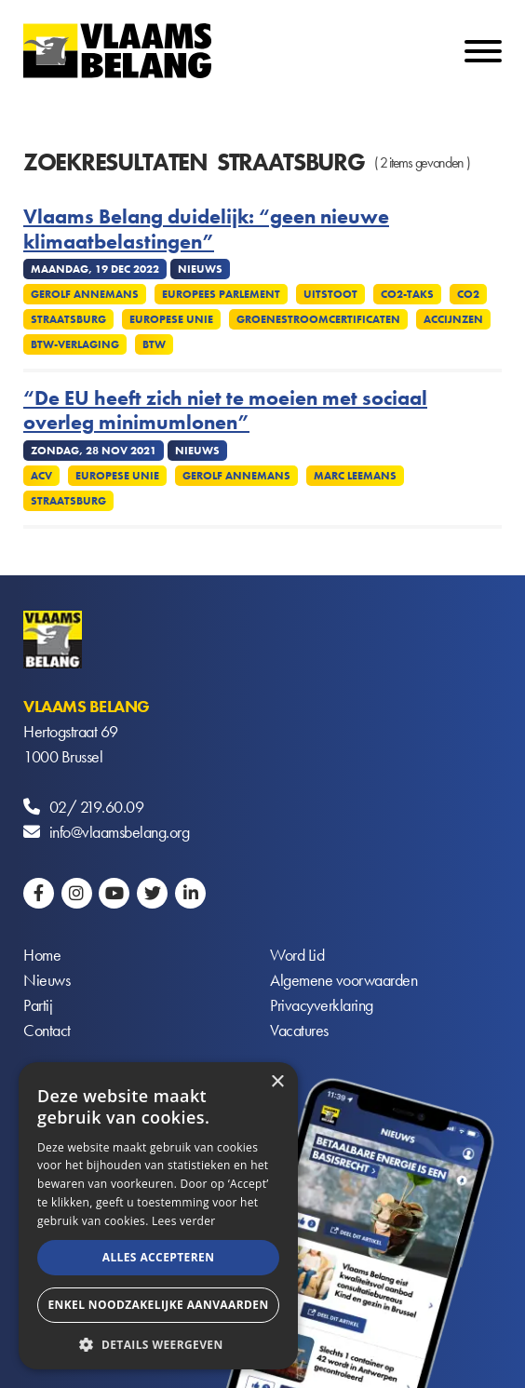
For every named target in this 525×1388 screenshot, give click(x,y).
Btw (154, 344)
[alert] (158, 1215)
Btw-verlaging (75, 344)
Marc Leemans (355, 475)
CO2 (468, 294)
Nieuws (46, 979)
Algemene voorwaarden (343, 979)
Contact (47, 1030)
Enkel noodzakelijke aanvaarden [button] (157, 1305)
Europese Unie (171, 319)
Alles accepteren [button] (158, 1257)
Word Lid (297, 954)
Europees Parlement (221, 294)
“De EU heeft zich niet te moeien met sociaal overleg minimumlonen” (225, 411)
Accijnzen (453, 319)
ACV (41, 475)
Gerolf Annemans (85, 294)
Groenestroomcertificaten (318, 319)
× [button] (277, 1082)
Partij (37, 1005)
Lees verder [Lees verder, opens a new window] (184, 1221)
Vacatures (299, 1030)
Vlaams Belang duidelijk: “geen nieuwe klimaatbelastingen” (206, 229)
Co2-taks (407, 294)
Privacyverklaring (321, 1005)
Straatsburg (68, 319)
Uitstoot (330, 294)
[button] (158, 1343)
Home (42, 954)
